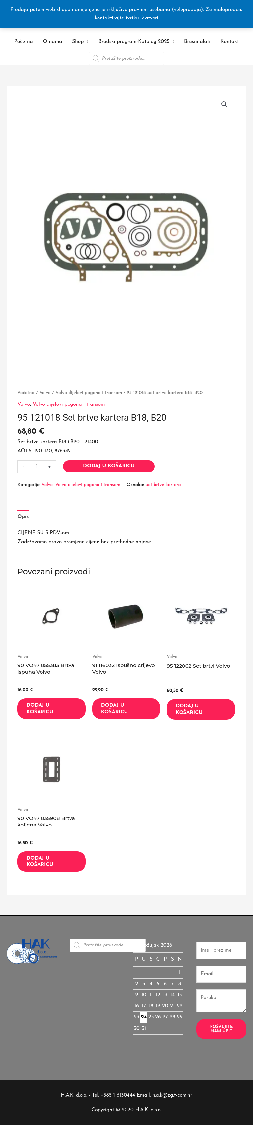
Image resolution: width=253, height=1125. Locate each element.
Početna (23, 41)
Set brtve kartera (163, 485)
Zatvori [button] (149, 18)
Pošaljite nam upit (221, 1029)
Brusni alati (197, 41)
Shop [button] (78, 41)
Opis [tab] (23, 516)
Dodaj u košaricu (109, 466)
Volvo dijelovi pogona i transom (88, 392)
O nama (52, 41)
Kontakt (229, 41)
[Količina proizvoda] (36, 466)
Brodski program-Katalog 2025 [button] (134, 41)
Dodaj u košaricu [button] (39, 709)
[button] (224, 104)
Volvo (45, 392)
